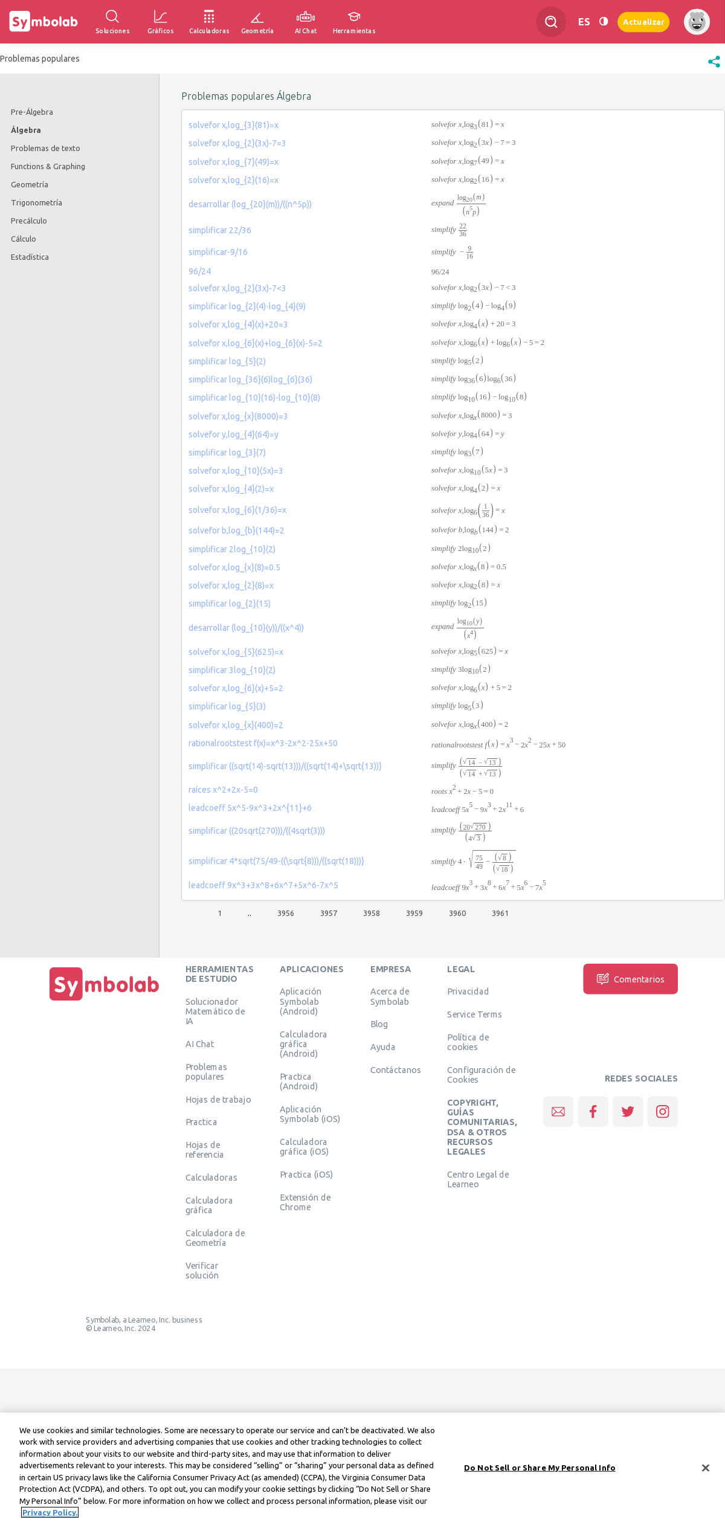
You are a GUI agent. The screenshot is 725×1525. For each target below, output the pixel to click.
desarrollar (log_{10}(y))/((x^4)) (246, 628)
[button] (714, 67)
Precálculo (29, 220)
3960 (457, 913)
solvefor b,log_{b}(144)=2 (236, 530)
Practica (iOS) (306, 1174)
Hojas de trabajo (218, 1099)
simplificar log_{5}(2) (227, 361)
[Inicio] (105, 1000)
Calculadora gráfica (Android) (303, 1044)
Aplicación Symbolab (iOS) (310, 1113)
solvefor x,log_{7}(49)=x (233, 162)
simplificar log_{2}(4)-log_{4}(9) (247, 306)
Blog (379, 1024)
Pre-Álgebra (32, 112)
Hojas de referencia (205, 1149)
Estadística (30, 257)
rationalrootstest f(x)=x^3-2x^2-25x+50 (263, 743)
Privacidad (468, 991)
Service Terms (474, 1014)
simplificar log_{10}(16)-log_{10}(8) (254, 397)
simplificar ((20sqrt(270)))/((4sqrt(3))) (256, 831)
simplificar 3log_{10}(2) (232, 670)
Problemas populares (206, 1071)
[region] (362, 1469)
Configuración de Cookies (481, 1075)
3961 (500, 913)
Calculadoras (211, 1177)
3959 (414, 913)
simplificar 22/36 (219, 230)
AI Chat (199, 1043)
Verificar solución (202, 1270)
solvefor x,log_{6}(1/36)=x (237, 510)
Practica (201, 1122)
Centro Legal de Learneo (478, 1178)
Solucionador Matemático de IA (215, 1011)
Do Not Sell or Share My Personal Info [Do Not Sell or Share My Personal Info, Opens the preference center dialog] (540, 1467)
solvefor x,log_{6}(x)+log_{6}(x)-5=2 (255, 343)
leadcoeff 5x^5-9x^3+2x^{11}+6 (250, 808)
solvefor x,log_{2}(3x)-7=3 (237, 143)
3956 (285, 913)
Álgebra (26, 130)
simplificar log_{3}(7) (227, 452)
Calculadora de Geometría (215, 1238)
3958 (371, 913)
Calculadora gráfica (209, 1205)
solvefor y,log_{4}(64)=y (233, 434)
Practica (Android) (299, 1081)
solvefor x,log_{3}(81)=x (233, 125)
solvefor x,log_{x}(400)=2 (235, 725)
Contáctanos (396, 1070)
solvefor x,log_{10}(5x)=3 (235, 471)
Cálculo (23, 238)
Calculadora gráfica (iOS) (304, 1146)
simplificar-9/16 (218, 252)
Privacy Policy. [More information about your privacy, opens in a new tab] (49, 1512)
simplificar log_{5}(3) (227, 706)
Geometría (29, 184)
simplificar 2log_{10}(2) (232, 549)
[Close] (705, 1467)
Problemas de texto (45, 148)
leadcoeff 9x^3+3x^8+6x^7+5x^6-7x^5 (263, 885)
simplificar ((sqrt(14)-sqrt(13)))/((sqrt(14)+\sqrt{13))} (285, 766)
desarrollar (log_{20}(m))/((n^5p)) (250, 204)
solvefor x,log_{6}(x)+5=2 (235, 688)
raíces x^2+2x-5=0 (223, 790)
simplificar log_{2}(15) (229, 603)
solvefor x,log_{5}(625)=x (235, 652)
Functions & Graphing (48, 166)
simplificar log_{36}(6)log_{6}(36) (250, 379)
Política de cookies (467, 1042)
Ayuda (383, 1047)
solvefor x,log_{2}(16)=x (233, 180)
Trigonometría (36, 202)
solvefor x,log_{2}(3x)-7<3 (237, 288)
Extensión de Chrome (305, 1201)
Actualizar (643, 21)
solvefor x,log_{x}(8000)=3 (238, 416)
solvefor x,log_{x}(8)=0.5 (234, 567)
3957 (328, 913)
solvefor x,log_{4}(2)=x (231, 489)
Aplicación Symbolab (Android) (300, 1001)
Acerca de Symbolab (390, 996)
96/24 (199, 271)
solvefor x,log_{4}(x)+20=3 (238, 324)
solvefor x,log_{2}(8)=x (231, 585)
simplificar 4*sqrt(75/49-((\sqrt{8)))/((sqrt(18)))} (276, 861)
